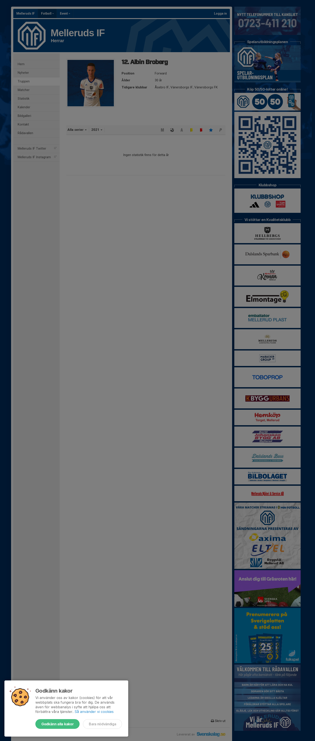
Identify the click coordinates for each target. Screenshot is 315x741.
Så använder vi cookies (94, 711)
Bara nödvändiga (102, 724)
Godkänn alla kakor (57, 724)
